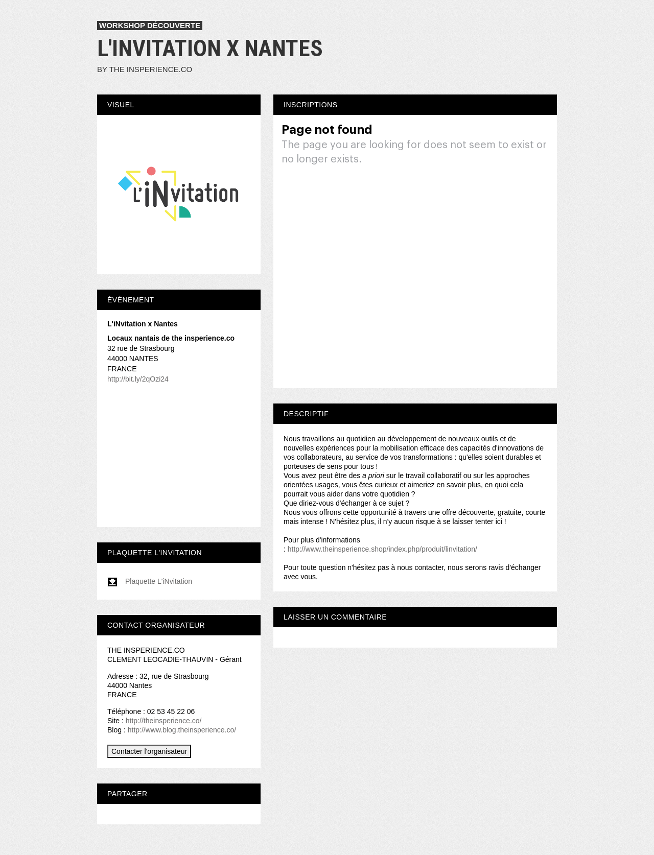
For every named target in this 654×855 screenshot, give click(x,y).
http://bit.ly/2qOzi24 (138, 379)
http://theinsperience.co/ (164, 721)
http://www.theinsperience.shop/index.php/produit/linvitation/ (382, 549)
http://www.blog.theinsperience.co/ (182, 730)
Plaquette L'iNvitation (149, 581)
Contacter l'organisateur (149, 751)
